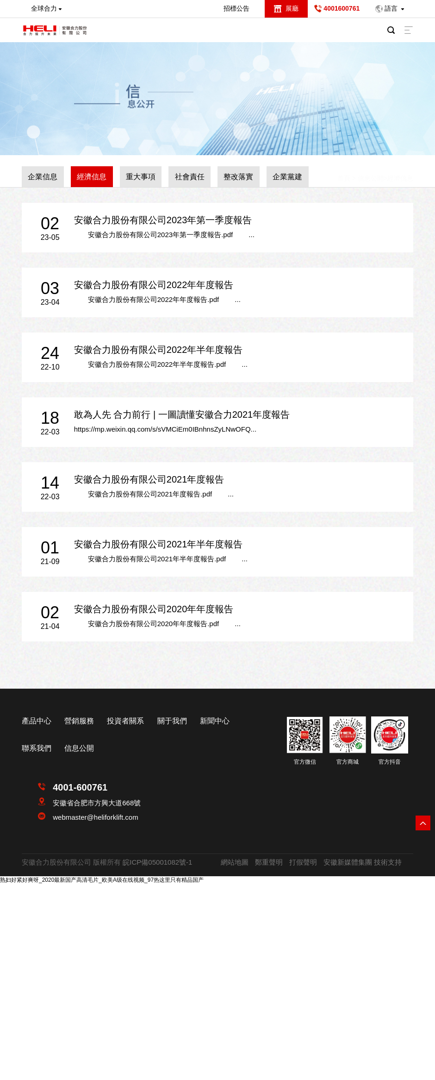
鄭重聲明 (269, 862)
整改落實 (238, 177)
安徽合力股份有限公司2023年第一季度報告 (163, 220)
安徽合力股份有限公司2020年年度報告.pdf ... (157, 624)
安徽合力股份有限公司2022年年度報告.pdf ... (157, 299)
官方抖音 (390, 762)
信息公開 (371, 170)
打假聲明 (303, 862)
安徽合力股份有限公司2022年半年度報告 (158, 350)
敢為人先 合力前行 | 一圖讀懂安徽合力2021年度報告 (182, 414)
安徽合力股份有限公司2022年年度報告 (154, 285)
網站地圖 (235, 862)
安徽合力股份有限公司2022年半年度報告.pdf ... (161, 364)
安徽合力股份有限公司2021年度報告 (149, 479)
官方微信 (305, 762)
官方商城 (347, 762)
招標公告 (236, 8)
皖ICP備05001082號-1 (157, 862)
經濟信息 (91, 177)
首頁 (343, 170)
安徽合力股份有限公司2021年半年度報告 (158, 544)
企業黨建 (287, 177)
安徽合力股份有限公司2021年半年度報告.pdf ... (161, 559)
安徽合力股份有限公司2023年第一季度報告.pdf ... (164, 235)
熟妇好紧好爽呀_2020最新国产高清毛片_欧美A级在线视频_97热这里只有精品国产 (102, 880)
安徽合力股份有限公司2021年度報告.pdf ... (154, 494)
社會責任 (190, 177)
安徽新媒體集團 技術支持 (362, 862)
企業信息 (42, 177)
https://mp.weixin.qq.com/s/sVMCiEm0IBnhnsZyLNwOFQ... (165, 429)
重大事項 (140, 177)
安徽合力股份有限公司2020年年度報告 (154, 609)
